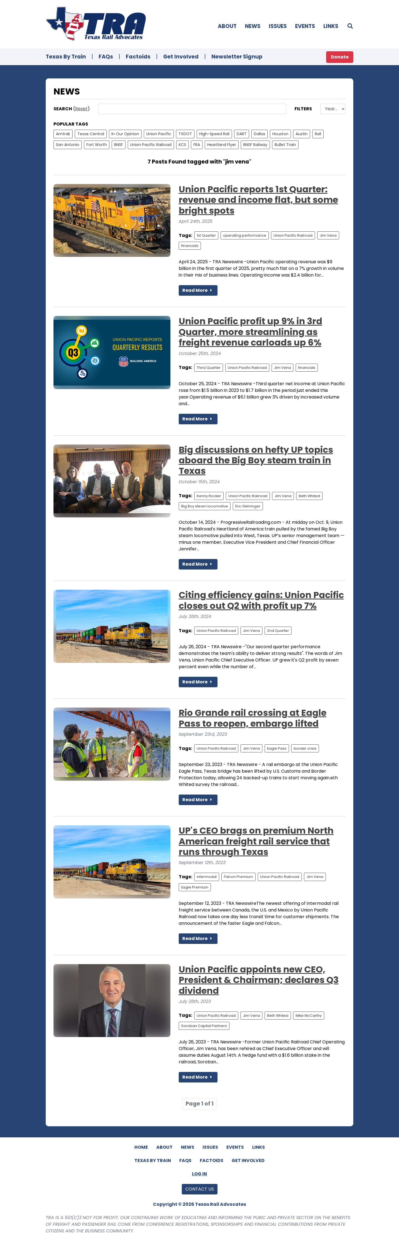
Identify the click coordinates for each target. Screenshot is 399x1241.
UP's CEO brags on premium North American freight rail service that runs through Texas (256, 841)
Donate (340, 57)
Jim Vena (328, 235)
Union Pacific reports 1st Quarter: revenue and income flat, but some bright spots (258, 200)
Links (330, 26)
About (227, 26)
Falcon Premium (238, 876)
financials (189, 245)
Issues (278, 26)
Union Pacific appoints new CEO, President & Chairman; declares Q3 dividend (259, 980)
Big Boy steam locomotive (204, 506)
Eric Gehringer (247, 506)
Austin (302, 134)
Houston (280, 134)
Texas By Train (66, 56)
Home (141, 1147)
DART (242, 134)
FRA (196, 144)
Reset (81, 109)
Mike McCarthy (309, 1015)
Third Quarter (209, 367)
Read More (198, 290)
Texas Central (90, 134)
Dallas (259, 134)
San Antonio (67, 144)
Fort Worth (96, 144)
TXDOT (185, 134)
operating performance (244, 235)
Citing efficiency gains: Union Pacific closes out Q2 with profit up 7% (261, 600)
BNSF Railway (255, 144)
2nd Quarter (278, 630)
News (252, 26)
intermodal (207, 876)
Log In (199, 1174)
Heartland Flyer (221, 144)
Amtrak (63, 134)
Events (305, 26)
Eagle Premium (194, 887)
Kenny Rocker (209, 496)
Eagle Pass (277, 748)
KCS (182, 144)
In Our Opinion (125, 134)
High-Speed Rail (214, 134)
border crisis (305, 748)
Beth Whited (309, 496)
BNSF (118, 144)
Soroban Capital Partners (204, 1025)
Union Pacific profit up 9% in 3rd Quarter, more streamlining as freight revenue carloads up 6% (250, 332)
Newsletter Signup (236, 56)
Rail (318, 134)
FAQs (106, 56)
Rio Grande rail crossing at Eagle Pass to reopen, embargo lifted (252, 717)
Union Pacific (158, 134)
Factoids (138, 56)
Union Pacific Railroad (151, 144)
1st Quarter (206, 235)
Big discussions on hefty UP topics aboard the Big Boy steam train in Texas (256, 460)
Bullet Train (285, 144)
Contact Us (199, 1189)
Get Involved (181, 56)
